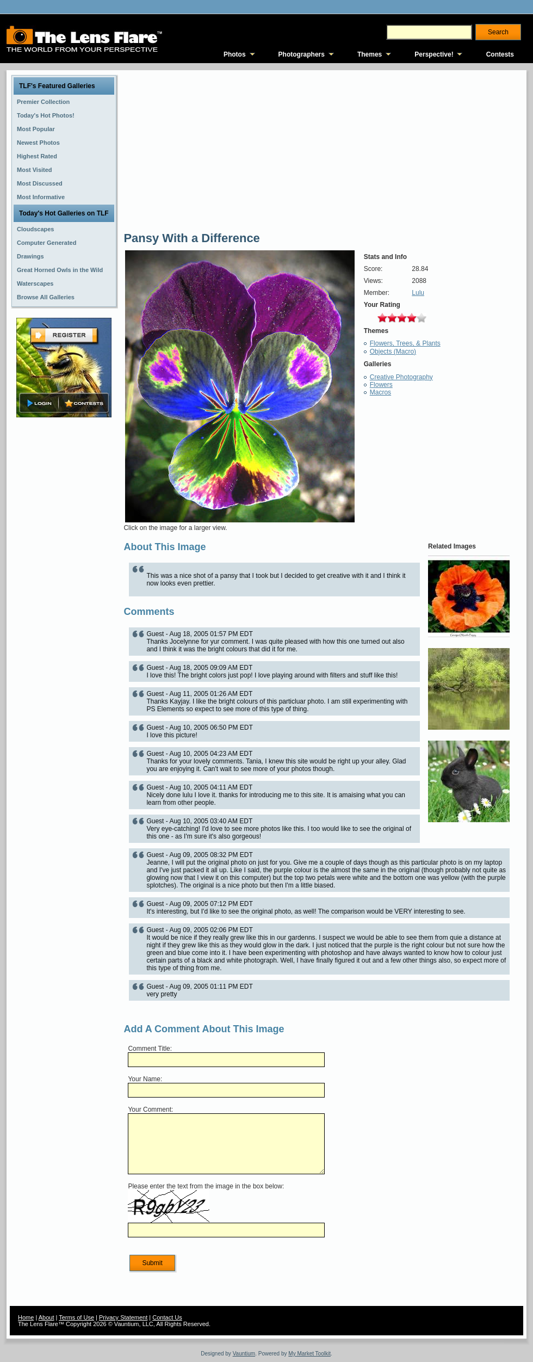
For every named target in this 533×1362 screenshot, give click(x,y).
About (46, 1317)
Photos (235, 54)
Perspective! (433, 54)
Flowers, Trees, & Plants (405, 343)
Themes (369, 54)
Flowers (381, 385)
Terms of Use (76, 1317)
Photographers (301, 54)
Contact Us (167, 1317)
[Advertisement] (64, 591)
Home (26, 1317)
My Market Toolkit (309, 1354)
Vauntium (244, 1354)
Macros (380, 392)
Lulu (418, 293)
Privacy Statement (123, 1317)
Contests (500, 54)
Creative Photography (401, 377)
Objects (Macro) (393, 351)
